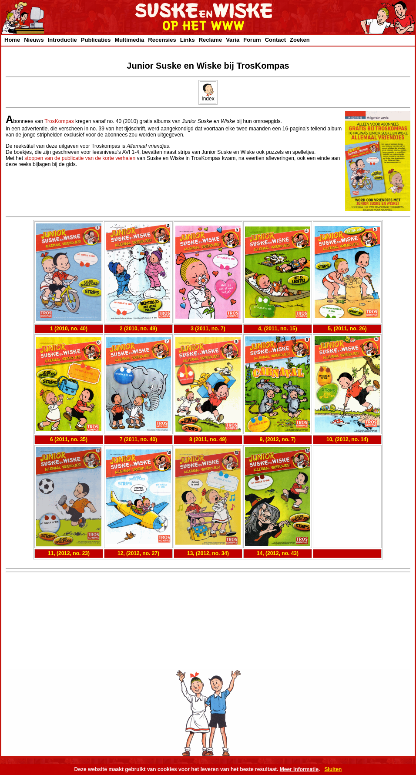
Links (187, 40)
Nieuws (34, 40)
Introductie (62, 40)
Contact (275, 40)
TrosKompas (59, 121)
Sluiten (333, 769)
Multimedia (129, 40)
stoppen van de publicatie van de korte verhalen (79, 158)
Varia (232, 40)
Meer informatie (299, 769)
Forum (252, 40)
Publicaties (96, 40)
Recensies (162, 40)
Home (12, 40)
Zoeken (300, 40)
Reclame (210, 40)
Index (208, 96)
